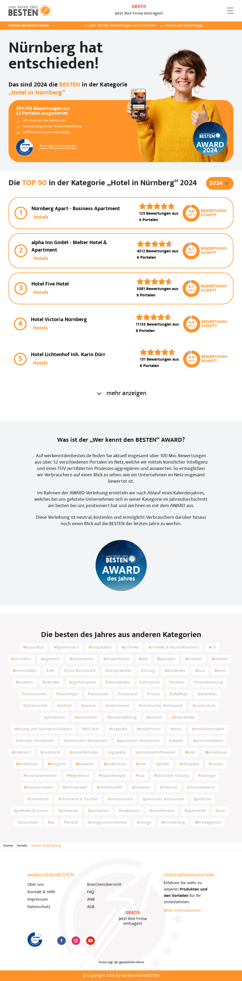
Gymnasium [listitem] (54, 717)
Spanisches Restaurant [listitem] (163, 799)
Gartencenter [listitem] (35, 706)
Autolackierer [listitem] (81, 659)
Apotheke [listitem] (130, 647)
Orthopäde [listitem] (189, 764)
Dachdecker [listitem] (175, 671)
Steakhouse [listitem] (129, 811)
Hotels (22, 846)
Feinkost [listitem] (177, 682)
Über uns (35, 885)
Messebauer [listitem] (216, 752)
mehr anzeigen (121, 393)
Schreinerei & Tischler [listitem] (78, 799)
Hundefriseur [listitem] (149, 729)
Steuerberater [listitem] (162, 811)
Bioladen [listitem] (220, 659)
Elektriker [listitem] (51, 682)
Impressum (37, 899)
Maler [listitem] (190, 752)
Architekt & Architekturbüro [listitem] (173, 647)
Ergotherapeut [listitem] (82, 682)
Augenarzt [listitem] (50, 659)
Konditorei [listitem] (50, 752)
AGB (91, 907)
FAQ (90, 892)
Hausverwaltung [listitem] (122, 717)
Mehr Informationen (182, 911)
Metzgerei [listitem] (57, 764)
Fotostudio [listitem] (98, 694)
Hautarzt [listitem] (154, 717)
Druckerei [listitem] (24, 682)
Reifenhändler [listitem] (109, 787)
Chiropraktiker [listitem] (118, 671)
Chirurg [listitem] (148, 671)
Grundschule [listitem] (204, 706)
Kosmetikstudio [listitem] (84, 752)
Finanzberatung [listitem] (208, 682)
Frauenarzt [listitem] (128, 694)
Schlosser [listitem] (168, 787)
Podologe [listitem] (207, 776)
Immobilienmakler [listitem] (208, 729)
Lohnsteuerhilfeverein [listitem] (155, 752)
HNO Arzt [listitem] (90, 729)
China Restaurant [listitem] (80, 671)
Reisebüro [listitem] (141, 787)
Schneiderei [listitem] (38, 799)
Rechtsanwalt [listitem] (75, 787)
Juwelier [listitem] (176, 741)
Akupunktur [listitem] (33, 647)
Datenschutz (38, 907)
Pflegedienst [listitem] (78, 776)
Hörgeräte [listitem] (118, 729)
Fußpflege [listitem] (179, 694)
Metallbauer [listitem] (27, 764)
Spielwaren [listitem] (68, 811)
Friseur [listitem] (153, 694)
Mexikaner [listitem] (85, 764)
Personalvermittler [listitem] (40, 776)
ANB (91, 899)
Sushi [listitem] (220, 811)
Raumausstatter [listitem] (38, 787)
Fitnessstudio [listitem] (34, 694)
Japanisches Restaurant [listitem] (138, 741)
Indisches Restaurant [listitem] (35, 741)
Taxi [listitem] (50, 822)
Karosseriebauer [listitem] (208, 741)
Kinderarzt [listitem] (21, 752)
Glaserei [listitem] (88, 706)
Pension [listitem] (216, 764)
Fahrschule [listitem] (150, 682)
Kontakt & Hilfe (41, 892)
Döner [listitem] (220, 671)
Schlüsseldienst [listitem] (201, 787)
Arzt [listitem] (212, 647)
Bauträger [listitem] (166, 659)
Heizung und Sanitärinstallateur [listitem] (43, 729)
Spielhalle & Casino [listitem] (31, 811)
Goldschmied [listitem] (117, 706)
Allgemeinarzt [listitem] (66, 647)
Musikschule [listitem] (115, 764)
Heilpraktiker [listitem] (183, 717)
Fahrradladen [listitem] (118, 682)
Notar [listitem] (141, 764)
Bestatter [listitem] (193, 659)
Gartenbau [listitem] (207, 694)
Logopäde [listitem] (117, 752)
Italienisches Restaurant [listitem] (86, 741)
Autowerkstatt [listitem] (116, 659)
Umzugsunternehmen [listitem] (107, 822)
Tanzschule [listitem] (28, 822)
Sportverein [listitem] (98, 811)
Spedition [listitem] (202, 799)
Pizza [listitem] (140, 776)
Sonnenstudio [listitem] (120, 799)
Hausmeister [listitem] (86, 717)
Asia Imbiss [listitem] (21, 659)
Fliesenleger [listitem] (67, 694)
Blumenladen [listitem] (25, 671)
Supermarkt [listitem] (195, 811)
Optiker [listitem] (163, 764)
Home (8, 846)
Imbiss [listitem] (176, 729)
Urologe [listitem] (144, 822)
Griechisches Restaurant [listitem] (161, 706)
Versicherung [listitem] (173, 822)
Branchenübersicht (104, 885)
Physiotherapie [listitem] (112, 776)
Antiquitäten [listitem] (100, 647)
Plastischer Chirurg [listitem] (171, 776)
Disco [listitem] (200, 671)
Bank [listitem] (143, 659)
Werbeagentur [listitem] (208, 822)
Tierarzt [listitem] (71, 822)
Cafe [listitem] (51, 671)
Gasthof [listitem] (64, 706)
